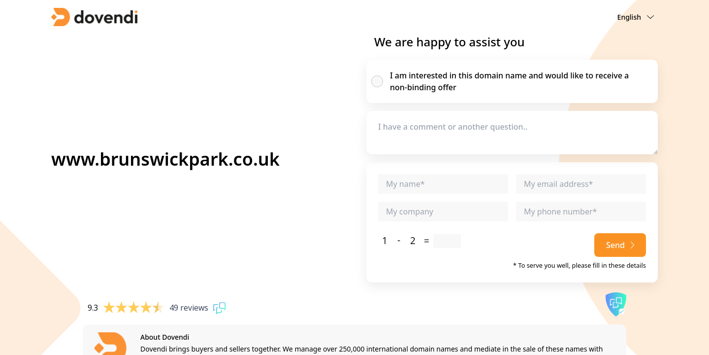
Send (620, 245)
